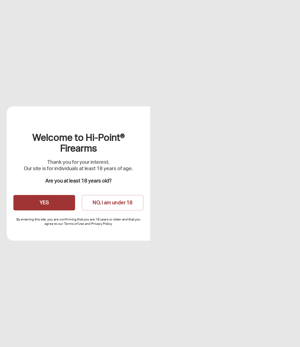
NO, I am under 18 (112, 202)
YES (44, 202)
